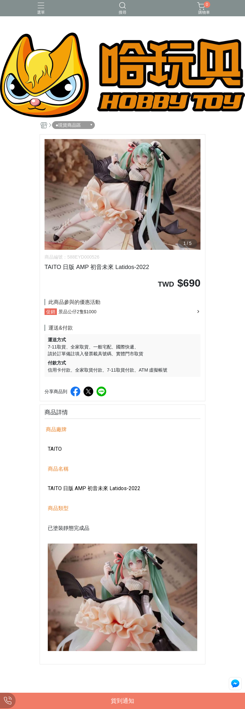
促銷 (50, 311)
